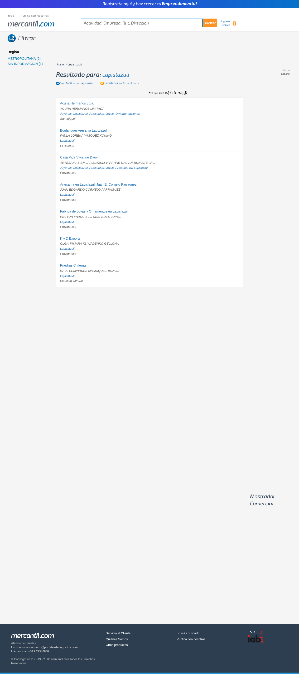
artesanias (96, 113)
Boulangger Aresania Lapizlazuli (83, 130)
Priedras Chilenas (73, 265)
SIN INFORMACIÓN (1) (25, 64)
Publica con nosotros (191, 639)
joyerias (66, 113)
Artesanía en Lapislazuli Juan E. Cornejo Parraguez (98, 184)
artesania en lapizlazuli (131, 167)
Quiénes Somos (117, 639)
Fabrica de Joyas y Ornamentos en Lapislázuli (94, 211)
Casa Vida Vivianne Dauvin (80, 157)
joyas (110, 113)
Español (285, 74)
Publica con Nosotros (35, 15)
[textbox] (149, 23)
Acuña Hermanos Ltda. (77, 103)
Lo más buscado (188, 633)
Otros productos (117, 645)
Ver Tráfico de (76, 83)
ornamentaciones (128, 113)
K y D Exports (70, 238)
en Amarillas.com (123, 83)
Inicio (10, 15)
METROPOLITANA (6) (24, 58)
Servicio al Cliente (118, 633)
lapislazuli (115, 74)
